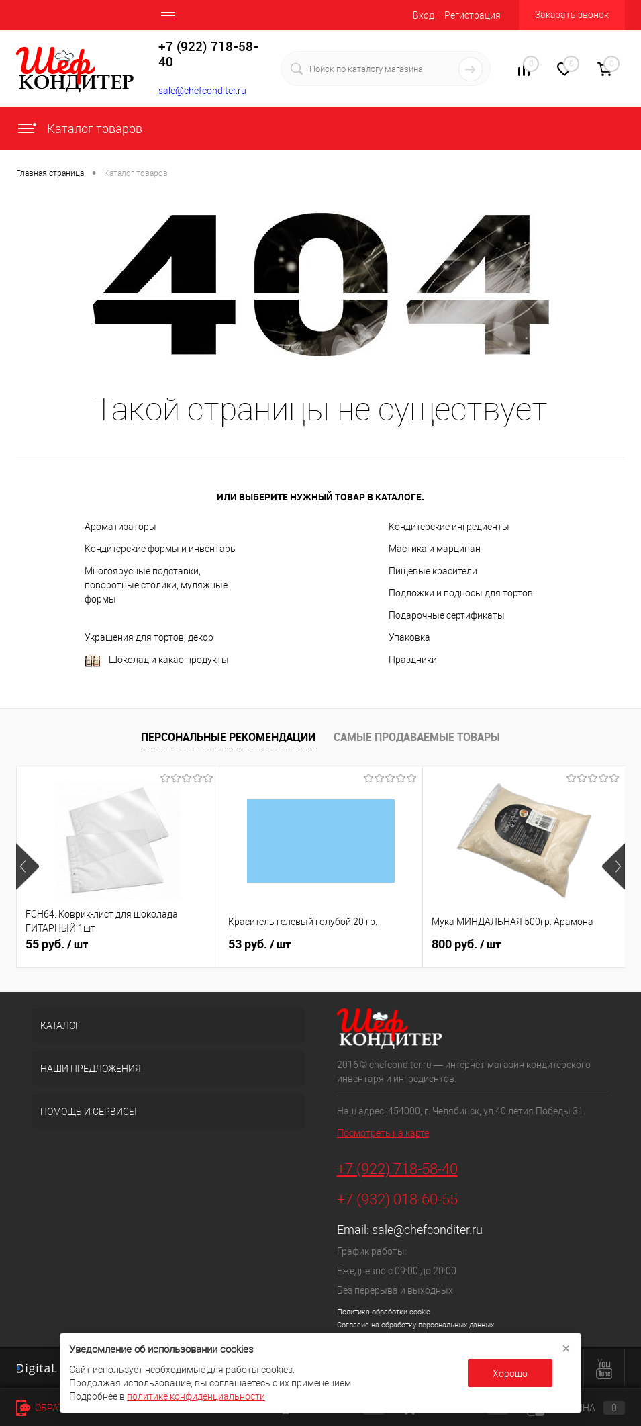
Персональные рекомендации (228, 736)
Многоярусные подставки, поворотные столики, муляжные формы (156, 585)
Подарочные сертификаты (447, 615)
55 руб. (57, 944)
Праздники (413, 659)
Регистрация (472, 15)
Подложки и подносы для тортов (461, 593)
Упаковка (409, 637)
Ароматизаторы (120, 526)
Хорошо (510, 1373)
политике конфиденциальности (196, 1396)
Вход (423, 15)
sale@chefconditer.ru (202, 90)
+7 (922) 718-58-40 (397, 1169)
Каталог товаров (79, 129)
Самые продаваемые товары (417, 736)
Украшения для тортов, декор (149, 637)
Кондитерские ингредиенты (449, 526)
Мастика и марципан (435, 548)
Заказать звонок (572, 14)
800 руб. (466, 944)
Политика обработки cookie (383, 1312)
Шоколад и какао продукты (157, 661)
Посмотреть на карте (383, 1133)
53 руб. (259, 944)
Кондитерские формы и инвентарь (160, 548)
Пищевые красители (433, 571)
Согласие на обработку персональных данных (415, 1325)
